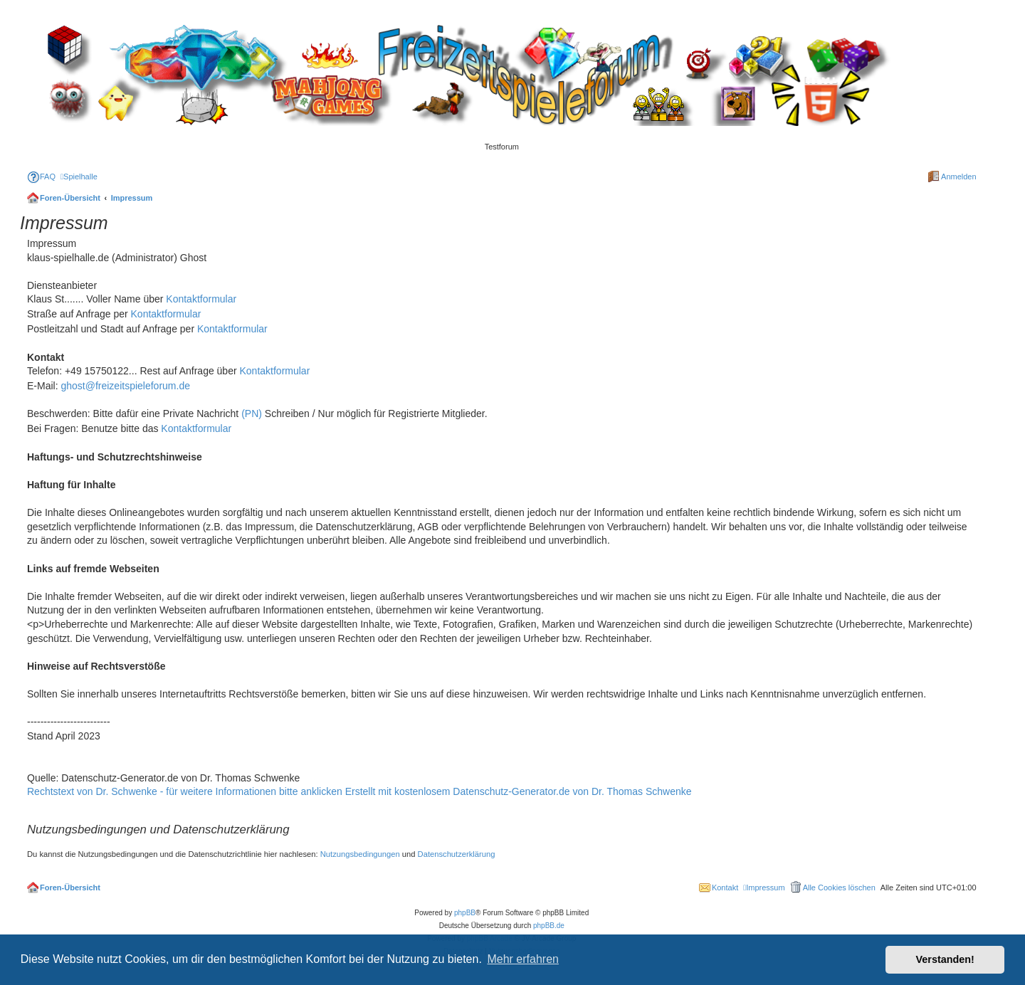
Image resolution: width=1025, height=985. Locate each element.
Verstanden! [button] (945, 959)
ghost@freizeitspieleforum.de (125, 385)
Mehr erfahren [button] (523, 959)
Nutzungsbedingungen (360, 854)
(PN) (251, 413)
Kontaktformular (201, 299)
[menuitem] (41, 176)
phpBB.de (548, 925)
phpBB (464, 913)
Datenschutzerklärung (456, 854)
